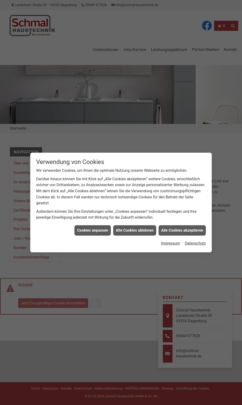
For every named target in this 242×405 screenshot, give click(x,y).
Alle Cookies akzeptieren (182, 219)
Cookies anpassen (92, 219)
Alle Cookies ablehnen (135, 219)
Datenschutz (195, 231)
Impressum (170, 231)
